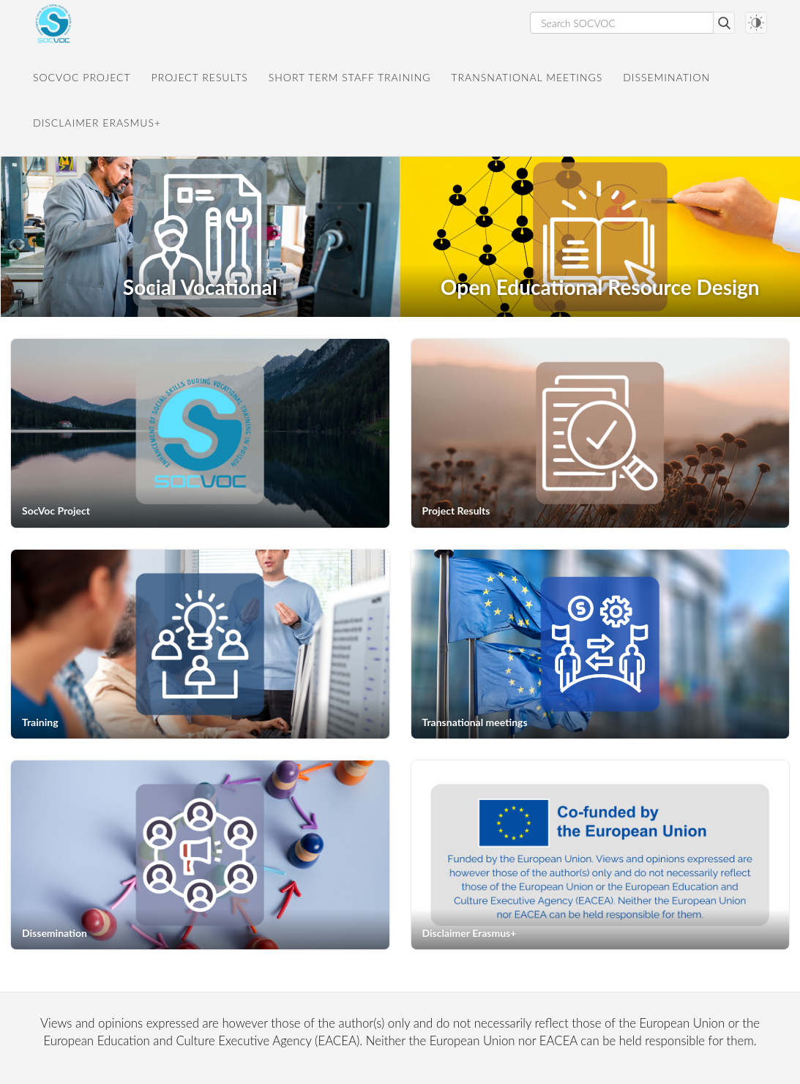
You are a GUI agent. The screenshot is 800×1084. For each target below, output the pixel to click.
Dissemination (666, 77)
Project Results (200, 77)
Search (724, 23)
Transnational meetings (527, 77)
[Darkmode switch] (756, 23)
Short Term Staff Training (350, 77)
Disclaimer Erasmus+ (97, 122)
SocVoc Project (82, 77)
